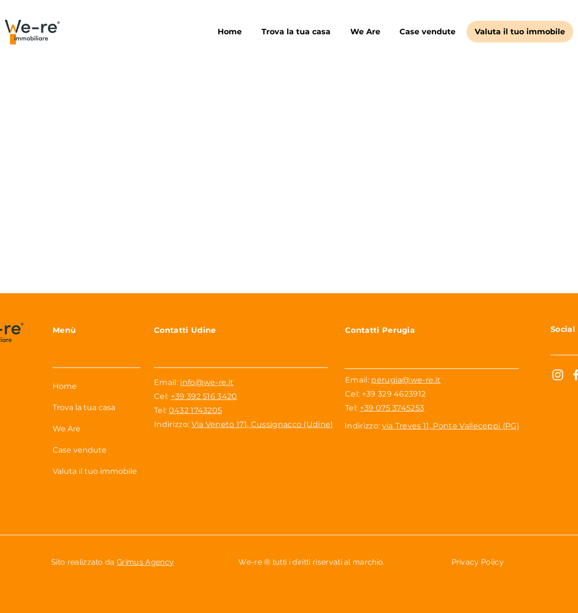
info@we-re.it (207, 382)
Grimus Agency (145, 562)
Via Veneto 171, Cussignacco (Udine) (262, 424)
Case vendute (80, 450)
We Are (67, 428)
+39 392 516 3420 (204, 396)
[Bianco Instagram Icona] (557, 375)
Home (65, 386)
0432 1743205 (195, 410)
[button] (296, 32)
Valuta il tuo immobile (95, 471)
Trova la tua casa (84, 407)
